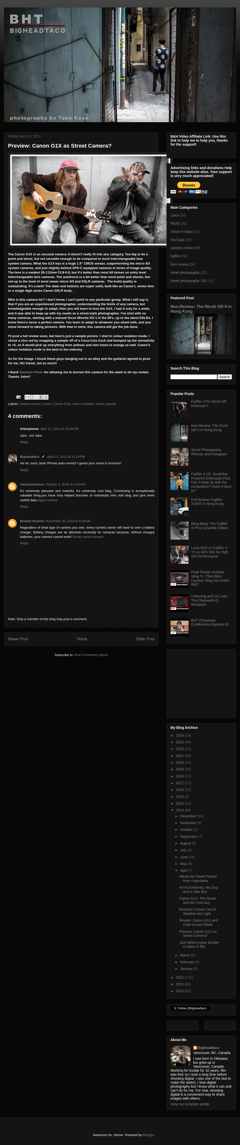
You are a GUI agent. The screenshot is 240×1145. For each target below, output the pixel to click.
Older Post (145, 639)
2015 (180, 797)
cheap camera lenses (88, 537)
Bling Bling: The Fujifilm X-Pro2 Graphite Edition (209, 526)
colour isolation (83, 404)
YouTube (177, 240)
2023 (180, 742)
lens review (179, 264)
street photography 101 (188, 281)
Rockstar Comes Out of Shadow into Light (197, 911)
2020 (180, 762)
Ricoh (175, 223)
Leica (174, 215)
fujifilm (175, 256)
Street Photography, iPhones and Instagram (209, 452)
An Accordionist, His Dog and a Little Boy (198, 889)
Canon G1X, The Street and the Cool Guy (197, 900)
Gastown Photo (31, 372)
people (111, 404)
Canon (47, 404)
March (185, 955)
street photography (185, 273)
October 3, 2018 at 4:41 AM (65, 484)
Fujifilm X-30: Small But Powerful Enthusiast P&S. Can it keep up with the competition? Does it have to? (211, 482)
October (187, 830)
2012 (180, 977)
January (187, 969)
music (100, 404)
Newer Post (18, 639)
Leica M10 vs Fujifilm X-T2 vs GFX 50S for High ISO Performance (209, 552)
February (187, 962)
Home (82, 639)
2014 (180, 803)
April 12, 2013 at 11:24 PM (66, 457)
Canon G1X (62, 404)
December (188, 816)
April (184, 870)
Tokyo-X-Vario (181, 232)
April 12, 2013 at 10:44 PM (59, 429)
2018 (180, 776)
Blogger (148, 1135)
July (183, 850)
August (186, 843)
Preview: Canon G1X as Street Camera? (197, 934)
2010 (180, 991)
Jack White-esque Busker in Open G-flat (199, 945)
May (184, 864)
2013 (180, 810)
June (184, 857)
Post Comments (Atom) (91, 655)
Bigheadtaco (30, 457)
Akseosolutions (32, 484)
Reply (24, 442)
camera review (30, 404)
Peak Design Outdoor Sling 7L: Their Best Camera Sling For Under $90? (210, 578)
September (189, 837)
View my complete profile (189, 1104)
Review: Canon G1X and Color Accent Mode (198, 922)
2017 (180, 783)
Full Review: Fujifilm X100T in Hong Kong (207, 502)
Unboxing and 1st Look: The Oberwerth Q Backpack (209, 600)
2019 (180, 769)
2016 (180, 790)
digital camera (48, 500)
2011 (180, 984)
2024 (180, 735)
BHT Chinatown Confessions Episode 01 (210, 622)
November (188, 823)
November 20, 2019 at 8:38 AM (68, 521)
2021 (180, 756)
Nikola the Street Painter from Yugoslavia (198, 878)
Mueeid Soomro (32, 521)
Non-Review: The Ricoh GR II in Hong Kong (209, 428)
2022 (180, 749)
